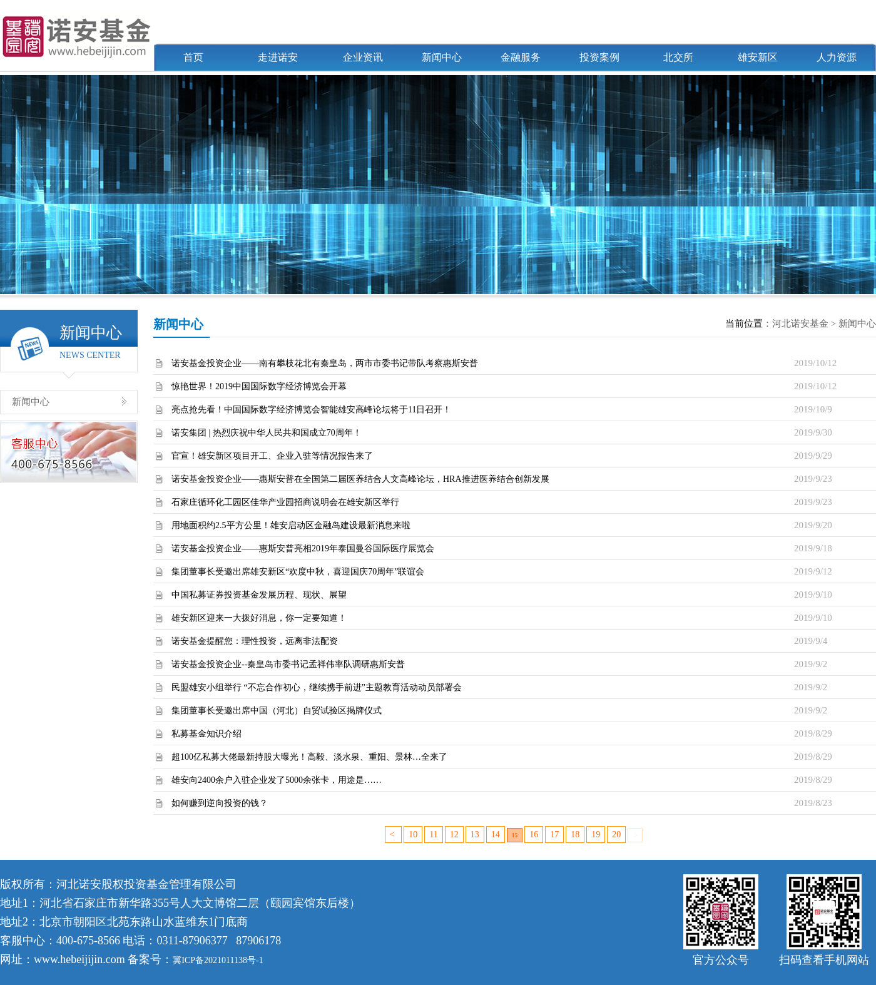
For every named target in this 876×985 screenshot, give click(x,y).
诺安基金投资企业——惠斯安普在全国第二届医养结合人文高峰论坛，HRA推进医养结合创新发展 (360, 479)
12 (454, 834)
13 (475, 834)
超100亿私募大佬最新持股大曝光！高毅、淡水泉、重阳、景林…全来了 (309, 757)
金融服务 (521, 57)
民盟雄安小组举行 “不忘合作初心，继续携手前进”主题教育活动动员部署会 (316, 687)
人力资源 (837, 57)
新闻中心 (442, 57)
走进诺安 (278, 57)
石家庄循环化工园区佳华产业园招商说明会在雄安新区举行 (285, 502)
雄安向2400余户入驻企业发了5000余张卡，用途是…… (276, 780)
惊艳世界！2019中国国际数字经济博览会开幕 (259, 386)
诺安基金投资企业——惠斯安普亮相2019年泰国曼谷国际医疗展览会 (302, 548)
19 (595, 834)
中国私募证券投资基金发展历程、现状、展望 (259, 595)
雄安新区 (758, 57)
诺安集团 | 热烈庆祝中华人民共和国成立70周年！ (266, 432)
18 (575, 834)
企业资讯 (363, 57)
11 (433, 834)
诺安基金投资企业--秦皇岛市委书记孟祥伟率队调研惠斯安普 (288, 664)
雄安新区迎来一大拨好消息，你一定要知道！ (259, 618)
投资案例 (599, 57)
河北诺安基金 (800, 324)
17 (554, 834)
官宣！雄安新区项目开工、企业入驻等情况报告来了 (272, 456)
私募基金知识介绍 (206, 733)
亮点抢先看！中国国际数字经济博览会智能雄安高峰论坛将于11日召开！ (311, 409)
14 (495, 834)
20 (616, 834)
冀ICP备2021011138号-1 (218, 960)
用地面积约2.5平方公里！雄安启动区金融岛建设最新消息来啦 (290, 525)
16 (533, 834)
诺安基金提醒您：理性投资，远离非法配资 (254, 641)
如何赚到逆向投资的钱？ (219, 803)
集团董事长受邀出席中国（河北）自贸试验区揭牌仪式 (276, 710)
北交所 (678, 57)
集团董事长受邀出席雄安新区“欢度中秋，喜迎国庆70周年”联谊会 (297, 571)
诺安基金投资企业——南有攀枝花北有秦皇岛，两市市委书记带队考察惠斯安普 (324, 363)
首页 (193, 57)
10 (413, 834)
